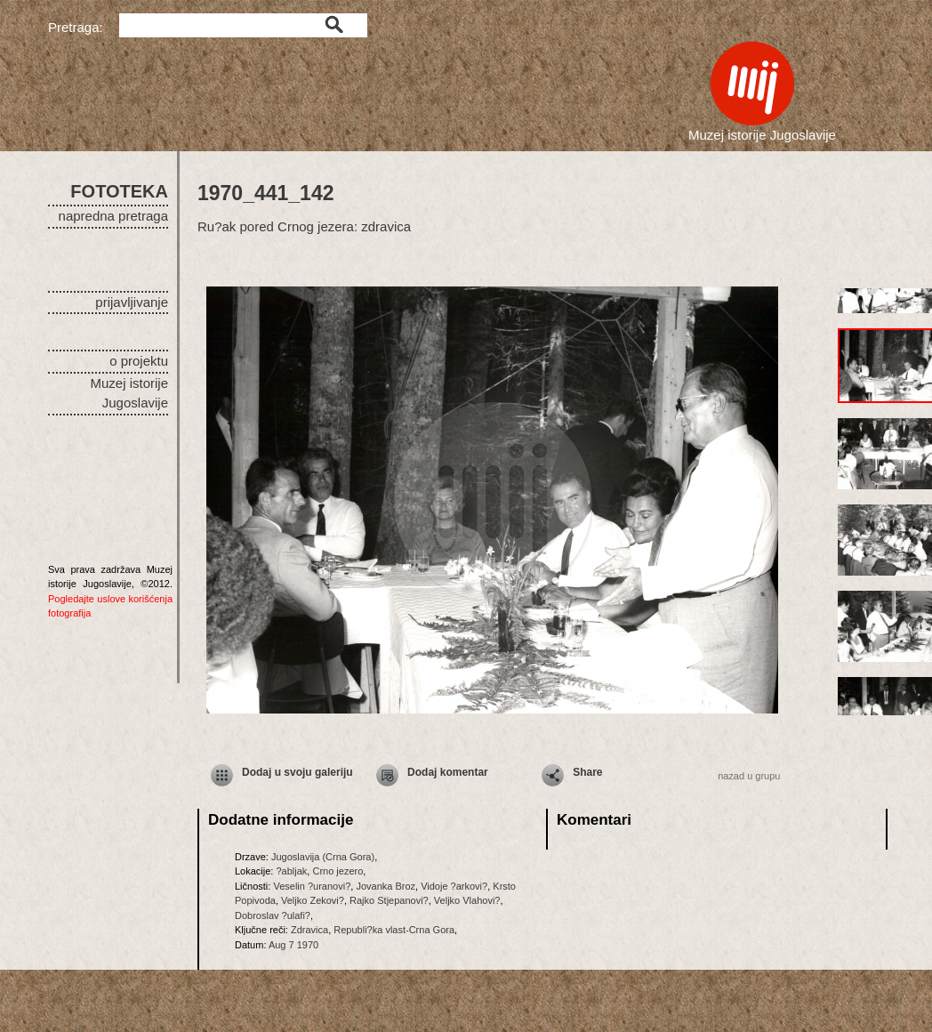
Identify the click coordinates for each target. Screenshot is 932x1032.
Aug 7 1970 (293, 944)
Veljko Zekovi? (312, 900)
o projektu (138, 360)
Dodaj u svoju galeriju (297, 772)
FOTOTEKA (119, 191)
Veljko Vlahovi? (467, 900)
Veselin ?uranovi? (311, 886)
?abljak (291, 871)
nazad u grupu (749, 775)
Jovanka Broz (385, 886)
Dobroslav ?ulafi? (272, 915)
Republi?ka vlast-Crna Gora (393, 929)
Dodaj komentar (447, 772)
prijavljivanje (131, 302)
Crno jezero (337, 871)
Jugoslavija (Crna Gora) (322, 856)
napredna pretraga (113, 215)
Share (587, 772)
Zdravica (309, 929)
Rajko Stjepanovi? (389, 900)
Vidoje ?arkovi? (454, 886)
